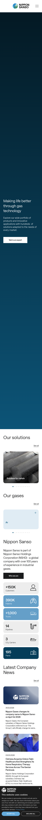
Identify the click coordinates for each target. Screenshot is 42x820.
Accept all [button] (11, 814)
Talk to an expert (15, 240)
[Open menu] (37, 6)
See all (36, 445)
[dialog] (21, 803)
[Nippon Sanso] (21, 6)
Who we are (13, 576)
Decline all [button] (30, 814)
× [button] (39, 788)
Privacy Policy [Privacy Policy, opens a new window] (20, 809)
